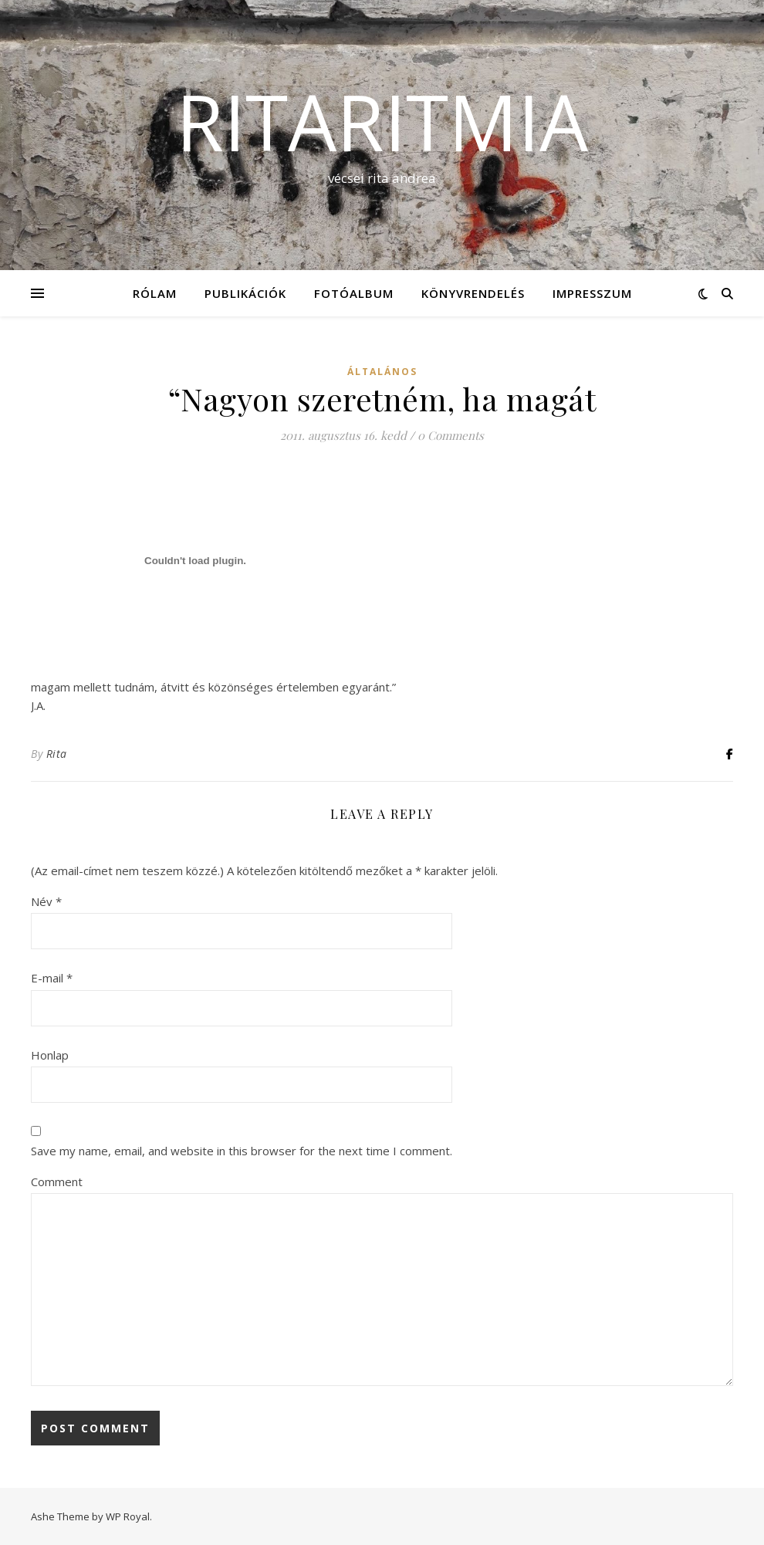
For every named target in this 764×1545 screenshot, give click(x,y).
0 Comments (450, 435)
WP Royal (128, 1516)
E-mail (52, 977)
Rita (56, 753)
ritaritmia (382, 121)
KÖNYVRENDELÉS (473, 293)
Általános (382, 371)
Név (46, 901)
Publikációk (245, 293)
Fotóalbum (354, 293)
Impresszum (592, 293)
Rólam (155, 293)
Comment (57, 1181)
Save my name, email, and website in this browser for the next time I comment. (241, 1150)
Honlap (50, 1055)
